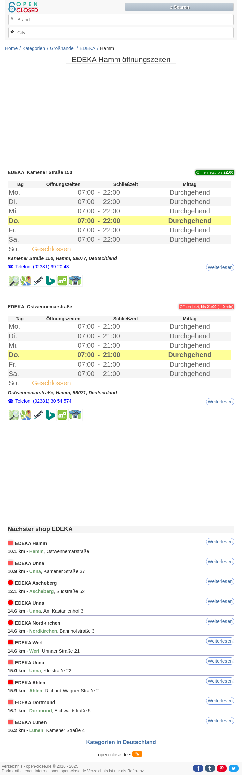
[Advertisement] (121, 116)
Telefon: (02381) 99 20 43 (42, 266)
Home (11, 48)
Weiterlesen (220, 267)
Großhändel (62, 48)
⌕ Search (179, 7)
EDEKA (87, 48)
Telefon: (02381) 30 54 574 (43, 401)
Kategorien (33, 48)
